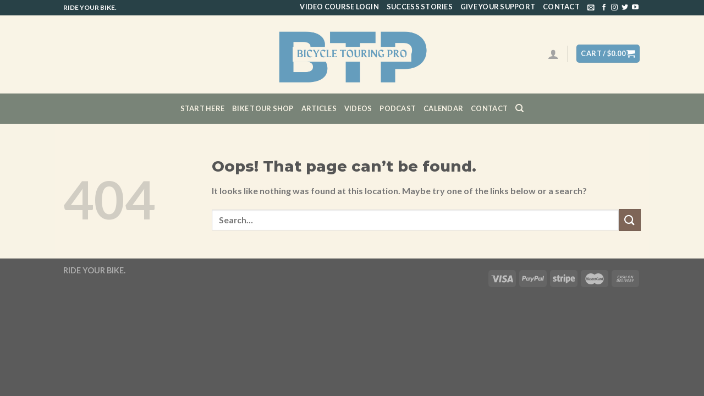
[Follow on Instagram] (614, 8)
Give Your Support (497, 6)
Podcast (398, 108)
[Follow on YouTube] (635, 8)
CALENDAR (443, 108)
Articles (319, 108)
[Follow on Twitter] (625, 8)
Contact (561, 6)
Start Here (202, 108)
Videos (358, 108)
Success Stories (420, 6)
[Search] (519, 108)
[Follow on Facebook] (604, 8)
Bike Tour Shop (263, 108)
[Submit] (630, 219)
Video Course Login (339, 6)
